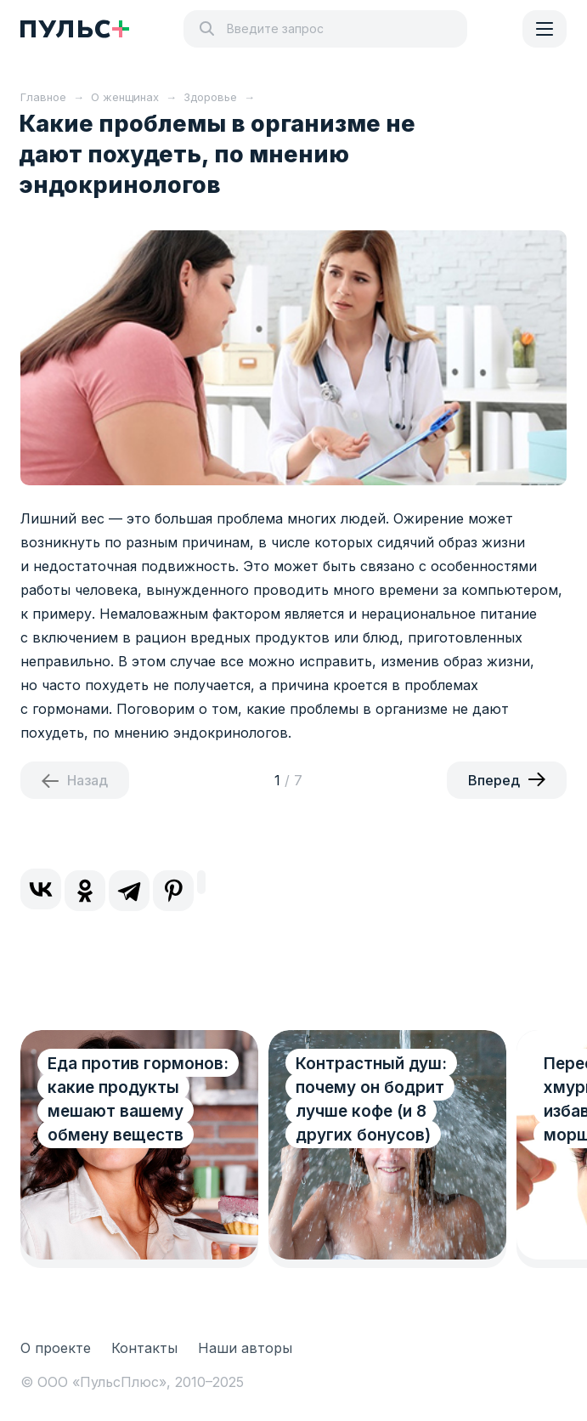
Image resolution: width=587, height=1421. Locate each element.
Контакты (144, 1347)
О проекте (55, 1347)
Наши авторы (245, 1347)
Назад (87, 780)
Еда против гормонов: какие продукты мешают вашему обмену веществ (138, 1099)
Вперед (494, 780)
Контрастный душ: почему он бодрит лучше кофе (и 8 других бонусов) (371, 1099)
